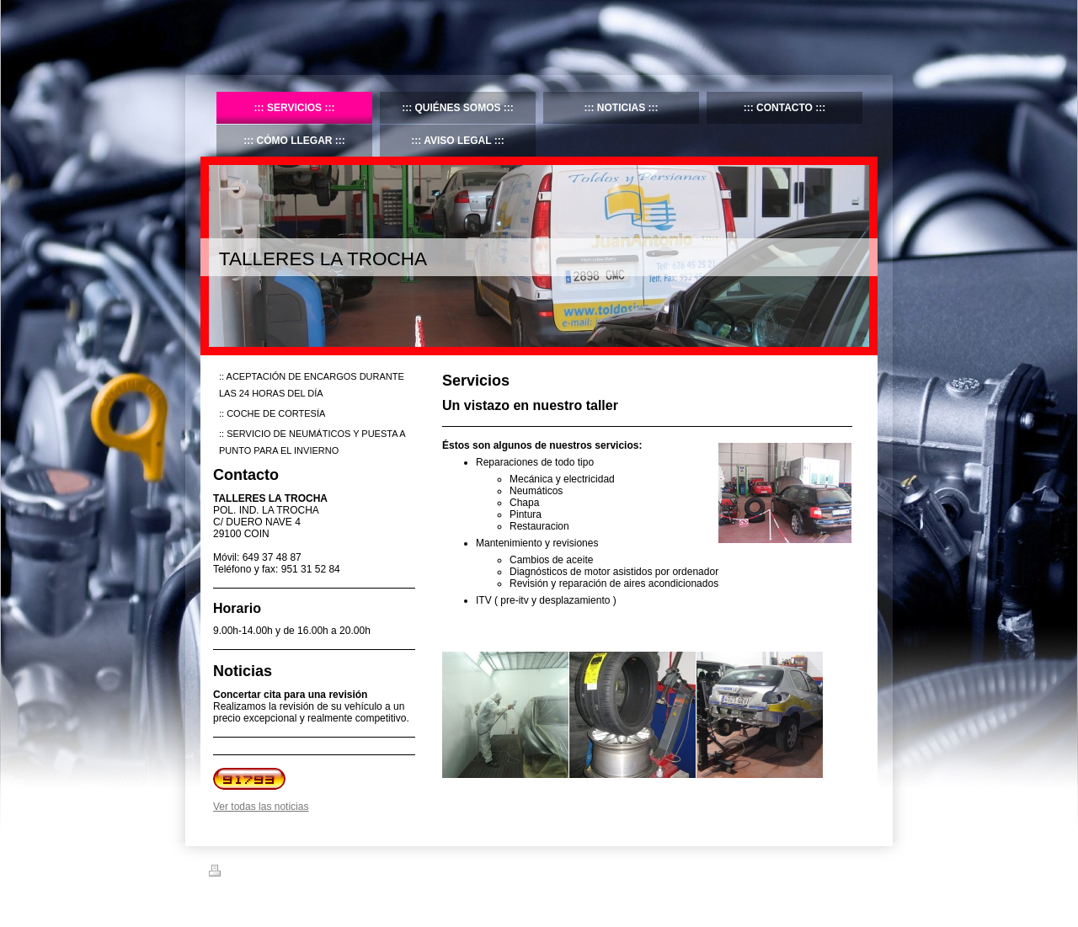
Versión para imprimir (263, 873)
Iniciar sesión (842, 871)
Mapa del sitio (350, 873)
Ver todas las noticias (260, 806)
